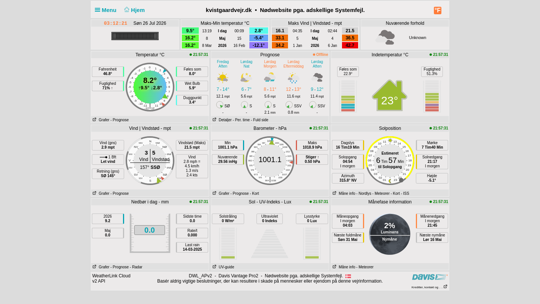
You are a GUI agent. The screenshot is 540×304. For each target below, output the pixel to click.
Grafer (100, 120)
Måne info (343, 193)
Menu (107, 10)
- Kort (254, 193)
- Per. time (241, 120)
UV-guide (222, 267)
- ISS (405, 193)
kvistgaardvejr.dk (229, 10)
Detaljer (221, 120)
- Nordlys (363, 193)
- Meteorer (381, 193)
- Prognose (119, 120)
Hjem (134, 10)
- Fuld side (259, 120)
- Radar (136, 267)
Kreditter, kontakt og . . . (430, 287)
